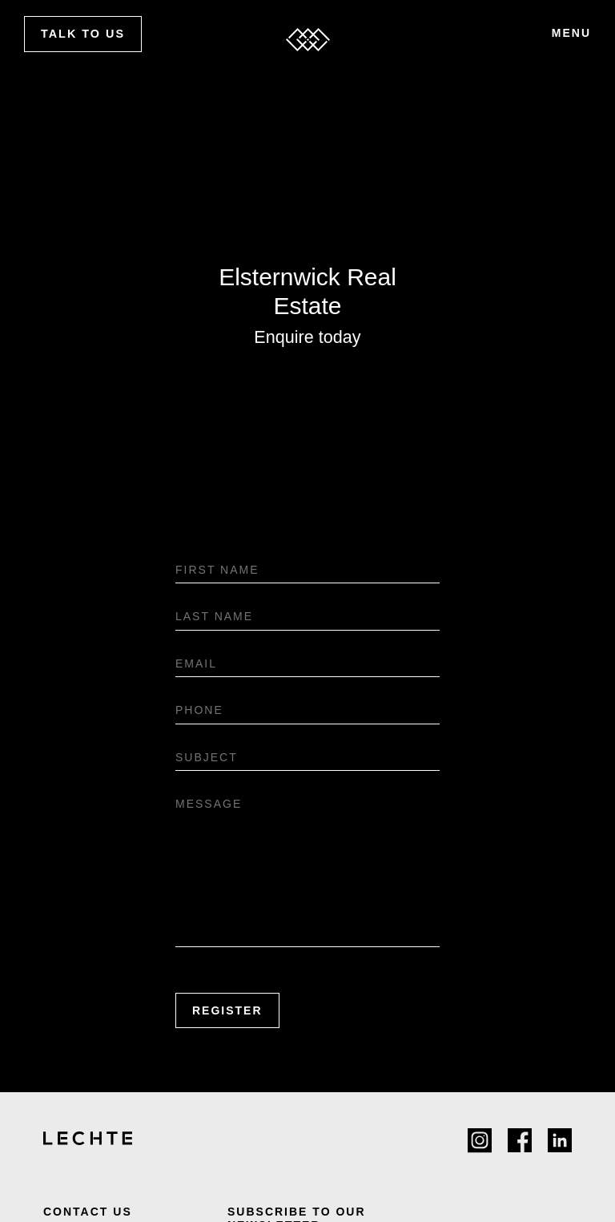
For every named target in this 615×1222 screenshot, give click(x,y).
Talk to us (83, 33)
